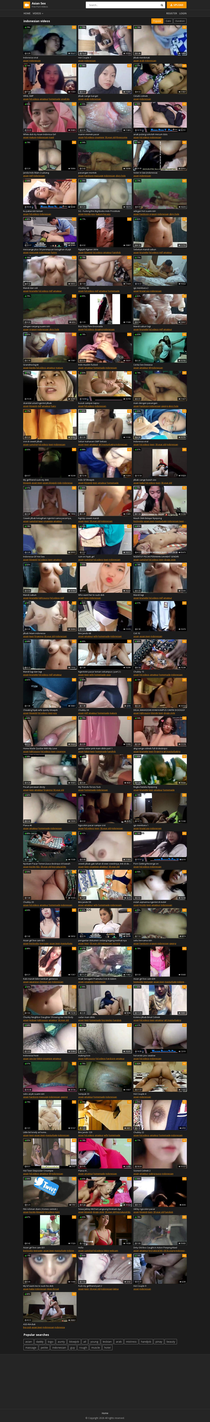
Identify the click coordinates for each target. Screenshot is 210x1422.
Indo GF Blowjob (86, 479)
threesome (121, 137)
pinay (158, 1341)
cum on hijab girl (86, 556)
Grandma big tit (31, 364)
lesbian (33, 1020)
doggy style (170, 559)
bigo (50, 1341)
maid (51, 137)
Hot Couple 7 (84, 57)
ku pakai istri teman (33, 211)
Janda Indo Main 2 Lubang (36, 172)
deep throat (53, 1288)
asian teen (37, 482)
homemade (54, 98)
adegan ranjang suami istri (36, 326)
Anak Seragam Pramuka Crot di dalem (97, 978)
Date (168, 20)
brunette (144, 252)
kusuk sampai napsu (88, 403)
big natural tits (59, 866)
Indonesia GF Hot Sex (34, 556)
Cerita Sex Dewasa (142, 364)
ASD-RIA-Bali (29, 1324)
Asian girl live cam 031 (34, 1247)
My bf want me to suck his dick (38, 1285)
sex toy (33, 1058)
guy (72, 1347)
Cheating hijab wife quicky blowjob (40, 710)
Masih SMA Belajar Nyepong (147, 518)
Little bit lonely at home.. (35, 1132)
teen (51, 444)
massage (98, 175)
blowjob (88, 252)
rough (83, 1347)
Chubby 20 (28, 902)
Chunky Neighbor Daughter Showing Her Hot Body (48, 1017)
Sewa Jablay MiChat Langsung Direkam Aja (99, 1208)
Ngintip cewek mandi (88, 518)
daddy (39, 1341)
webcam (114, 1250)
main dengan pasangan (145, 403)
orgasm (153, 214)
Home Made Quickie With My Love (40, 748)
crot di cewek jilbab (32, 441)
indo (59, 482)
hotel (107, 1347)
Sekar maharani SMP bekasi (92, 441)
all (84, 1341)
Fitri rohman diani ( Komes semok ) (40, 1208)
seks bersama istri (142, 940)
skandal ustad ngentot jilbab (37, 403)
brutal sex (145, 290)
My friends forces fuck (89, 786)
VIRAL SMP (28, 95)
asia (108, 674)
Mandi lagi (138, 594)
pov (93, 214)
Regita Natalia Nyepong (145, 786)
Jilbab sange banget (88, 95)
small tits (65, 98)
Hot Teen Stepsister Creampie (38, 1170)
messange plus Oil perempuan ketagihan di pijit (47, 249)
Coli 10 (136, 633)
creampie (99, 137)
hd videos (34, 98)
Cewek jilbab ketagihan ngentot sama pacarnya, (47, 518)
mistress (131, 1341)
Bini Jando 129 (85, 1132)
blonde (154, 712)
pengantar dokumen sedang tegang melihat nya (102, 940)
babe (142, 482)
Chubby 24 (83, 710)
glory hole (121, 175)
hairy (53, 406)
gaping (164, 406)
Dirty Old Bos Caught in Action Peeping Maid (155, 1247)
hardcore (89, 175)
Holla (80, 1247)
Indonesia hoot (30, 1055)
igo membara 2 (140, 287)
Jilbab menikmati (141, 57)
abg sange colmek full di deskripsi (150, 748)
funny (54, 252)
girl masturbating (107, 444)
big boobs (138, 521)
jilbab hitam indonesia (34, 633)
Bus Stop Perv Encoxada (90, 326)
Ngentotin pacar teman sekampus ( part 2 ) (99, 671)
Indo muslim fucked (88, 364)
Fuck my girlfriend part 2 (90, 1285)
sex (49, 981)
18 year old (110, 137)
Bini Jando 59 (84, 902)
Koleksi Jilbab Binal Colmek (146, 1017)
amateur (44, 98)
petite (44, 1347)
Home (26, 13)
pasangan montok (87, 172)
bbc (38, 866)
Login (183, 13)
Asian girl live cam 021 (34, 940)
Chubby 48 (83, 287)
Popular (157, 20)
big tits (87, 214)
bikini (87, 751)
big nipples (107, 1020)
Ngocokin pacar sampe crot (91, 825)
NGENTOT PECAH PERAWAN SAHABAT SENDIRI (156, 556)
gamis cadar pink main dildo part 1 (95, 748)
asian (26, 60)
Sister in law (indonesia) (145, 172)
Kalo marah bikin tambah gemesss (40, 978)
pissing (116, 943)
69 (150, 367)
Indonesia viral (30, 57)
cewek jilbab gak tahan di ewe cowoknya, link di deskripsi (105, 863)
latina (116, 1288)
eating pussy (155, 1173)
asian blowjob (50, 482)
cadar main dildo (86, 1017)
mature (33, 137)
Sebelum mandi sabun (144, 249)
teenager (44, 943)
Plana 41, (82, 1170)
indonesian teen (175, 521)
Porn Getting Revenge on (146, 863)
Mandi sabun (29, 594)
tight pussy (44, 597)
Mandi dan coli (30, 287)
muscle (95, 1347)
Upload (176, 4)
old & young (169, 1250)
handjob (116, 252)
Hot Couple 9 (139, 1285)
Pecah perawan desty (34, 786)
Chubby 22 (138, 1132)
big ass (106, 214)
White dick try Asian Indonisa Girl (39, 134)
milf (31, 175)
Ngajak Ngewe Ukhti (88, 249)
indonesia (67, 482)
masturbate (161, 521)
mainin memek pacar (88, 134)
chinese (43, 981)
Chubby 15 (138, 671)
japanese (34, 981)
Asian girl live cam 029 (144, 978)
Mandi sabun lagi (142, 326)
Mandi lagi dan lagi (32, 671)
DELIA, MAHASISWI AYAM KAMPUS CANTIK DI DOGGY (159, 710)
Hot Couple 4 (139, 1093)
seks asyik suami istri (33, 1093)
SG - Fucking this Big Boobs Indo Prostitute (99, 211)
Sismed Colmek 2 (141, 1170)
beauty (171, 1341)
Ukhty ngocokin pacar (144, 1208)
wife (95, 636)
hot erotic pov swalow (144, 1055)
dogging (99, 329)
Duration (180, 20)
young (94, 1341)
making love (84, 1055)
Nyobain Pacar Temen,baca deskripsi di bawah (46, 863)
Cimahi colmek (140, 95)
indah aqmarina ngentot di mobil (149, 902)
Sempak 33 (83, 1093)
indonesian (35, 60)
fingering (38, 636)
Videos (38, 13)
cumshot (33, 444)
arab (142, 60)
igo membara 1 (140, 825)
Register (171, 13)
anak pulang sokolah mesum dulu (150, 134)
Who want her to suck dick (91, 594)
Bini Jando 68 (84, 633)
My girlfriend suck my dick (36, 479)
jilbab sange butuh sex (144, 479)
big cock (27, 1327)
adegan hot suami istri (144, 211)
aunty (61, 1341)
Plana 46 (27, 825)
